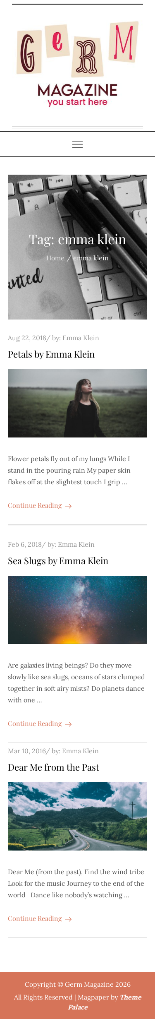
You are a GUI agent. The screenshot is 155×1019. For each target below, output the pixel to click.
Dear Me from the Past (53, 767)
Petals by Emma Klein (51, 354)
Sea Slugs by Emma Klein (58, 560)
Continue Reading (40, 505)
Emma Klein (80, 338)
